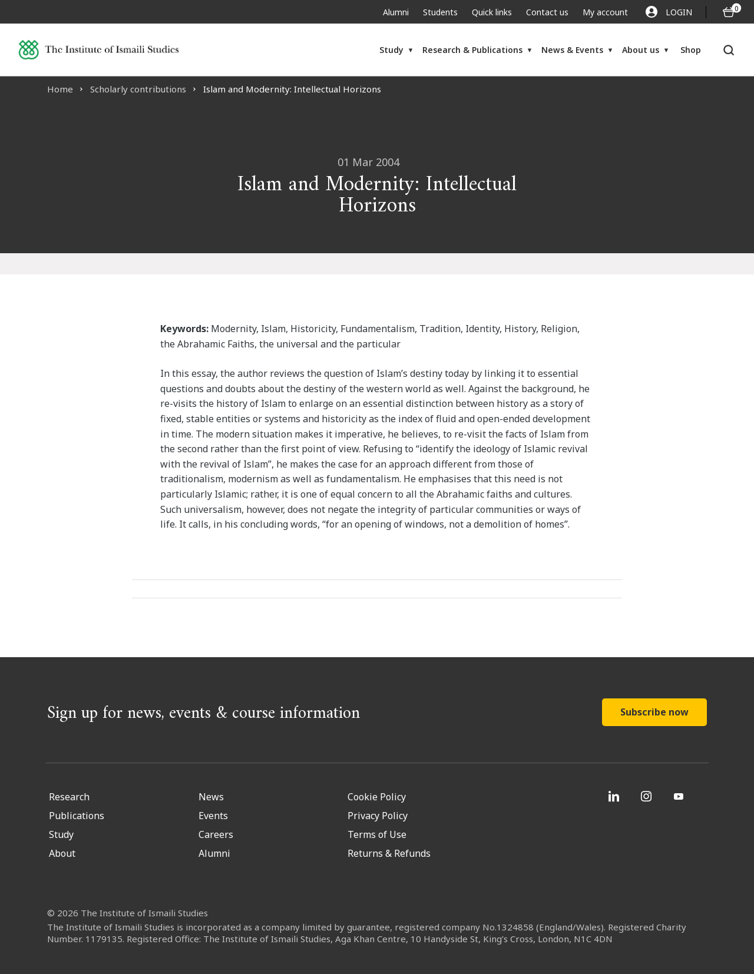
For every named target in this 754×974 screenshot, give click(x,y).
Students (440, 12)
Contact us (547, 12)
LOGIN (669, 12)
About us (640, 49)
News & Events (572, 49)
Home (60, 89)
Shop (690, 49)
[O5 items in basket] (729, 12)
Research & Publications (472, 49)
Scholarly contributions (138, 89)
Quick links (492, 12)
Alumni (396, 12)
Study (391, 49)
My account (605, 12)
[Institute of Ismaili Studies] (98, 49)
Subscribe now (654, 711)
